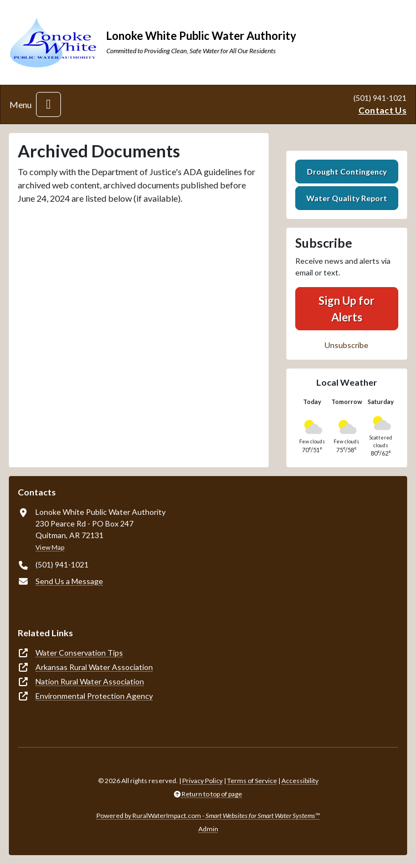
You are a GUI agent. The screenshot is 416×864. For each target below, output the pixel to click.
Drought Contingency (347, 171)
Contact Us (382, 110)
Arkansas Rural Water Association (94, 667)
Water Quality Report (346, 198)
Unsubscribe (346, 345)
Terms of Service (252, 780)
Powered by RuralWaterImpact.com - (208, 815)
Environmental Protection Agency (94, 696)
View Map (49, 547)
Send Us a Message (69, 581)
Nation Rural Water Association (89, 681)
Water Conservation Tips (79, 652)
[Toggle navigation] (48, 104)
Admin (208, 829)
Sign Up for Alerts (346, 309)
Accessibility (300, 780)
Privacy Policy (202, 780)
